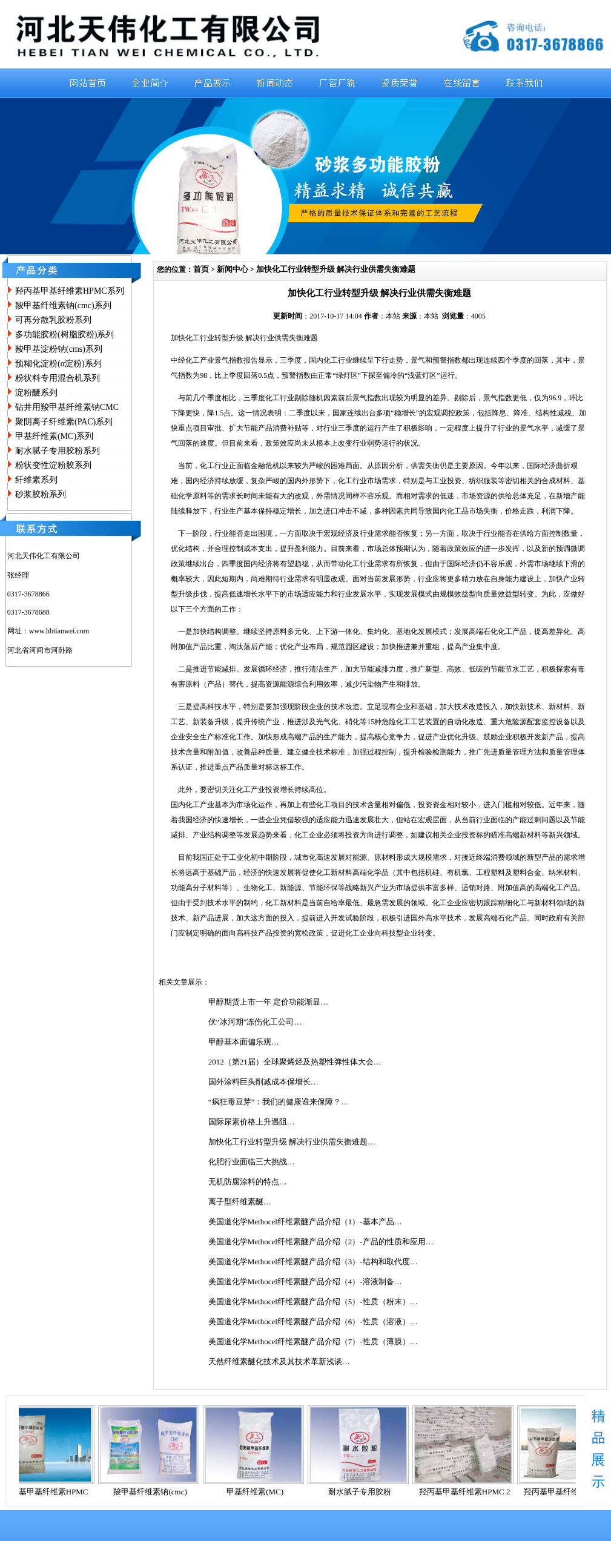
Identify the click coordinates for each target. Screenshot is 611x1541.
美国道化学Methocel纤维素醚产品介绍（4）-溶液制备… (305, 1281)
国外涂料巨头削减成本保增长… (263, 1081)
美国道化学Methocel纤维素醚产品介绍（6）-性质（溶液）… (313, 1321)
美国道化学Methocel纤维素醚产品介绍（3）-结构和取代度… (313, 1261)
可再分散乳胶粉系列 (53, 320)
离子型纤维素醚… (239, 1201)
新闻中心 (232, 269)
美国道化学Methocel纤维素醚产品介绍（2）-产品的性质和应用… (321, 1241)
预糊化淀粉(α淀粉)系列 (58, 363)
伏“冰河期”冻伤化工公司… (255, 1021)
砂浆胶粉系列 (40, 494)
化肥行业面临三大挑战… (251, 1161)
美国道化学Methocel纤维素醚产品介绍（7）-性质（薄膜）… (313, 1341)
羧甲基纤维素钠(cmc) (154, 1491)
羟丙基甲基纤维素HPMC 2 (469, 1491)
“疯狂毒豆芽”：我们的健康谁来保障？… (278, 1101)
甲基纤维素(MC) (259, 1491)
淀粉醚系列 (36, 392)
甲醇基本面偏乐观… (243, 1041)
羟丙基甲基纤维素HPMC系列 (69, 290)
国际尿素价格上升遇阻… (251, 1121)
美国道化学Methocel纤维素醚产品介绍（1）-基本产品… (305, 1221)
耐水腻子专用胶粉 (364, 1491)
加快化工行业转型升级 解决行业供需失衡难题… (291, 1141)
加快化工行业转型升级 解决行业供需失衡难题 (335, 269)
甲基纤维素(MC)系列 (54, 436)
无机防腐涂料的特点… (247, 1181)
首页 (201, 269)
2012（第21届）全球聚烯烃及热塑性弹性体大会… (294, 1061)
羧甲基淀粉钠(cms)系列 (58, 349)
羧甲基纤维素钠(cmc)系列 (63, 305)
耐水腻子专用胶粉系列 (57, 450)
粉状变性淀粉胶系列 (53, 465)
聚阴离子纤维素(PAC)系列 (64, 421)
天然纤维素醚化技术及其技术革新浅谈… (279, 1361)
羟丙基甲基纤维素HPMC (50, 1491)
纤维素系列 (36, 479)
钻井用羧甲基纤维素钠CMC (67, 407)
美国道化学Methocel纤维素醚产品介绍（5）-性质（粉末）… (313, 1301)
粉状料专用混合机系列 (57, 378)
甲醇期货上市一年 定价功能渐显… (268, 1001)
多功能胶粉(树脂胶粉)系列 (64, 334)
